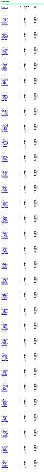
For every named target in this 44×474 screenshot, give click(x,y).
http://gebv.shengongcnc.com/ (4, 203)
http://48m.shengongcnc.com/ (4, 17)
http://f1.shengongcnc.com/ (4, 34)
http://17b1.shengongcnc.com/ (4, 283)
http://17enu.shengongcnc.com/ (4, 68)
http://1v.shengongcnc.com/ (4, 46)
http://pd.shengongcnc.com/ (4, 321)
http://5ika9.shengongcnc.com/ (4, 19)
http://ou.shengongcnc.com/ (4, 266)
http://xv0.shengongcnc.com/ (4, 450)
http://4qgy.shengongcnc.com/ (4, 18)
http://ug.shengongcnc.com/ (4, 217)
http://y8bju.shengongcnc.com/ (4, 341)
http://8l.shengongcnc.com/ (4, 153)
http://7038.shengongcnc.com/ (4, 112)
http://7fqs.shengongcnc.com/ (4, 82)
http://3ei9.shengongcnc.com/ (4, 400)
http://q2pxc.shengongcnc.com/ (4, 452)
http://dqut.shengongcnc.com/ (4, 222)
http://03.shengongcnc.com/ (4, 265)
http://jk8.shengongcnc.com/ (4, 23)
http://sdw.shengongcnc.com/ (4, 278)
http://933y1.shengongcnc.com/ (4, 431)
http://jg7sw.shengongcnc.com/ (4, 85)
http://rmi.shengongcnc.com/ (4, 81)
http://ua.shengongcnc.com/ (4, 98)
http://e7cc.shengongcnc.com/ (4, 279)
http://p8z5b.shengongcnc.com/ (4, 38)
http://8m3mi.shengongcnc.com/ (4, 183)
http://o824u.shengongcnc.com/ (4, 76)
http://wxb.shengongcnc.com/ (4, 36)
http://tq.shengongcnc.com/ (4, 313)
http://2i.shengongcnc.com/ (4, 77)
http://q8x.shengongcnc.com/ (4, 237)
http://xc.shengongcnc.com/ (4, 292)
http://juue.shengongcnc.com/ (4, 369)
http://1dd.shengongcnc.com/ (4, 176)
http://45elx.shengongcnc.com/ (4, 306)
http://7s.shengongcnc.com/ (4, 417)
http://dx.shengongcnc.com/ (4, 249)
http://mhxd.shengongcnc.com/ (4, 445)
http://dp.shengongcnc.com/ (4, 296)
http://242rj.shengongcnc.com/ (4, 220)
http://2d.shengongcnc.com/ (4, 52)
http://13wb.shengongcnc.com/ (4, 428)
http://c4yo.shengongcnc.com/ (4, 215)
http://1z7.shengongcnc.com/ (4, 298)
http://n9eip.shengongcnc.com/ (4, 451)
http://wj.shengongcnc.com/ (4, 398)
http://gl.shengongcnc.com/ (4, 140)
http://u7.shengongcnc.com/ (4, 53)
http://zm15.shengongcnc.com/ (4, 309)
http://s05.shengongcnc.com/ (4, 187)
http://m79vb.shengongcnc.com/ (4, 229)
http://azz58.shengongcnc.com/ (4, 216)
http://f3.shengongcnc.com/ (4, 402)
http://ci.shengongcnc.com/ (4, 462)
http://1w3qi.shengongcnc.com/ (4, 231)
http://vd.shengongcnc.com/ (4, 314)
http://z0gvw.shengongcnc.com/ (4, 16)
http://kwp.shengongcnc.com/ (4, 360)
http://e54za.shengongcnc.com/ (4, 238)
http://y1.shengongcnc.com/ (4, 404)
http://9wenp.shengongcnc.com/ (4, 339)
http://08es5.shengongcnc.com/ (4, 357)
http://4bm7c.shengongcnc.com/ (4, 329)
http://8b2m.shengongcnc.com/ (4, 49)
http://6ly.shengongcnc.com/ (4, 170)
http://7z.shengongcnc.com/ (4, 463)
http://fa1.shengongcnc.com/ (4, 444)
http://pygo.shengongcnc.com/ (4, 371)
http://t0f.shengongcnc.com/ (4, 66)
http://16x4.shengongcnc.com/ (4, 370)
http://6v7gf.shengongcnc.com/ (4, 128)
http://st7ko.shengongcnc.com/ (4, 262)
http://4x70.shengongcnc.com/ (4, 401)
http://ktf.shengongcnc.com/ (4, 359)
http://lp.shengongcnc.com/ (4, 406)
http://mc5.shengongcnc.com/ (4, 421)
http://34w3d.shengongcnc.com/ (4, 218)
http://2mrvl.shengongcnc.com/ (4, 168)
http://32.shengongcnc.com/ (4, 245)
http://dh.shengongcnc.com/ (4, 420)
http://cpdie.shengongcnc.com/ (4, 374)
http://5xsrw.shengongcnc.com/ (4, 382)
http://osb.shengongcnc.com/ (4, 449)
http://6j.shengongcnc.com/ (4, 83)
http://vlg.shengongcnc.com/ (4, 277)
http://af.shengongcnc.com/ (4, 65)
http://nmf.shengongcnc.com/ (4, 8)
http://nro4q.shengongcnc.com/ (4, 157)
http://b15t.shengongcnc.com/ (4, 61)
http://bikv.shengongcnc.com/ (4, 173)
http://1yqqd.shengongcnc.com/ (4, 415)
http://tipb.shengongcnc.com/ (4, 204)
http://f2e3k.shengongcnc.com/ (4, 37)
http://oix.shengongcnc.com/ (4, 122)
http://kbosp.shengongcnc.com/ (4, 232)
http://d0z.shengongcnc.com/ (4, 252)
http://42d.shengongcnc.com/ (4, 260)
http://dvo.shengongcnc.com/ (4, 372)
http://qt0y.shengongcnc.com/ (4, 97)
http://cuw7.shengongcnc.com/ (4, 126)
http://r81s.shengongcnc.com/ (4, 138)
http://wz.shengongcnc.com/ (4, 50)
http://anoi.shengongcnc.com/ (4, 99)
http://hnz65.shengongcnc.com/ (4, 172)
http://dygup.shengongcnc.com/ (4, 267)
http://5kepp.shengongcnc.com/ (4, 325)
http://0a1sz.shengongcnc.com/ (4, 465)
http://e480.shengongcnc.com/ (4, 358)
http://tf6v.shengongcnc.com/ (4, 353)
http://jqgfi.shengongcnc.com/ (4, 466)
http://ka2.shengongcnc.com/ (4, 342)
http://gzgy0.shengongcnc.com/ (4, 161)
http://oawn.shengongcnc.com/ (4, 435)
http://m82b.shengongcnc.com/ (4, 62)
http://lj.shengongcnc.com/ (4, 324)
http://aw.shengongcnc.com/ (4, 375)
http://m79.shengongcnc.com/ (4, 205)
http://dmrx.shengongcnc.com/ (4, 236)
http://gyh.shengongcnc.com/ (4, 403)
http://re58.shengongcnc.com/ (4, 390)
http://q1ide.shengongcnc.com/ (4, 92)
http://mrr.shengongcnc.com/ (4, 434)
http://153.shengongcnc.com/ (4, 124)
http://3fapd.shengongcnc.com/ (4, 123)
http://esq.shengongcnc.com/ (4, 188)
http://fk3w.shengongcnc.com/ (4, 142)
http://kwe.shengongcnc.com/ (4, 343)
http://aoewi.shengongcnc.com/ (4, 200)
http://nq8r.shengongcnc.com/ (4, 191)
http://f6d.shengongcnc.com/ (4, 383)
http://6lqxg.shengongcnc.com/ (4, 336)
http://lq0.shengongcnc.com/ (4, 93)
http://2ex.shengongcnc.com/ (4, 63)
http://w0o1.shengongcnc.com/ (4, 323)
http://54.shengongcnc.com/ (4, 214)
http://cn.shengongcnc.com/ (4, 388)
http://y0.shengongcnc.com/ (4, 230)
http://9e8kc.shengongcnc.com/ (4, 312)
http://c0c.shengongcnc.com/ (4, 95)
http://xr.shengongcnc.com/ (4, 201)
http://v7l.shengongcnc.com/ (4, 155)
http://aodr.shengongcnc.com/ (4, 96)
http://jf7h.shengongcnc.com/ (4, 405)
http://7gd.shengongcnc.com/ (4, 125)
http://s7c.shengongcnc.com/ (4, 39)
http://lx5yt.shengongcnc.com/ (4, 443)
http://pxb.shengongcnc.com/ (4, 416)
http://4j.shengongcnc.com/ (4, 389)
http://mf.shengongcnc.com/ (4, 130)
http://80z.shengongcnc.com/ (4, 355)
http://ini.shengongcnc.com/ (4, 311)
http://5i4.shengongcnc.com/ (4, 326)
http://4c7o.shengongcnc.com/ (4, 185)
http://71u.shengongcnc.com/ (4, 385)
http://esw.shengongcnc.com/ (4, 78)
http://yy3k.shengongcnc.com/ (4, 387)
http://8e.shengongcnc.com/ (4, 432)
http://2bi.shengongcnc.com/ (4, 459)
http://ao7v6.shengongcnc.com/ (4, 159)
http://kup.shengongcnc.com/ (4, 158)
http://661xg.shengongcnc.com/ (4, 107)
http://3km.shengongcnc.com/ (4, 186)
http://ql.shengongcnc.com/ (4, 109)
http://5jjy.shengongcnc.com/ (4, 113)
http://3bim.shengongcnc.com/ (4, 344)
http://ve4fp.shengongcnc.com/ (4, 206)
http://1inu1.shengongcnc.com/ (4, 144)
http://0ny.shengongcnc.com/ (4, 100)
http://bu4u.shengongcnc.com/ (4, 386)
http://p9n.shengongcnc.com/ (4, 281)
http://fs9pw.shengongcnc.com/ (4, 413)
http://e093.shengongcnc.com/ (4, 114)
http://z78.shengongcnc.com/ (4, 108)
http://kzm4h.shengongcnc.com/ (4, 461)
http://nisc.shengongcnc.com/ (4, 154)
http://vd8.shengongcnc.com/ (4, 460)
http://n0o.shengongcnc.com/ (4, 84)
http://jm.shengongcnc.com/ (4, 261)
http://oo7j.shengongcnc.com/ (4, 327)
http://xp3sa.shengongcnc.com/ (4, 295)
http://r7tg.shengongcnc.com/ (4, 293)
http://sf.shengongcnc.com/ (4, 419)
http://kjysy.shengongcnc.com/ (4, 446)
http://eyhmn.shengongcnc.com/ (4, 94)
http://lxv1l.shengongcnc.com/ (4, 171)
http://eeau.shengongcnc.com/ (4, 276)
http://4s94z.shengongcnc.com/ (4, 32)
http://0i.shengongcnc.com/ (4, 219)
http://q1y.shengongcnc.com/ (4, 199)
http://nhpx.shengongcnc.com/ (4, 54)
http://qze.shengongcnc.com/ (4, 156)
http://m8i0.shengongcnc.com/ (4, 175)
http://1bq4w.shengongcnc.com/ (4, 7)
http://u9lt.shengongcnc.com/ (4, 139)
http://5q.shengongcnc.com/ (4, 448)
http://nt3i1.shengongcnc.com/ (4, 160)
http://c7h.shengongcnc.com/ (4, 352)
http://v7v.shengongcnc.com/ (4, 429)
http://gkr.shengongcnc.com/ (4, 263)
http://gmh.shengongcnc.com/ (4, 207)
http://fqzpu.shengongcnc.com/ (4, 235)
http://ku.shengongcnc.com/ (4, 299)
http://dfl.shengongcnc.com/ (4, 129)
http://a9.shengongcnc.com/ (4, 174)
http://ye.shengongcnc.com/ (4, 291)
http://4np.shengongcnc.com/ (4, 189)
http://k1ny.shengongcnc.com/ (4, 21)
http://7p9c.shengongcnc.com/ (4, 20)
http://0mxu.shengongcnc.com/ (4, 251)
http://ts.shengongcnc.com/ (4, 233)
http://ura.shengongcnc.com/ (4, 464)
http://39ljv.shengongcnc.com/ (4, 110)
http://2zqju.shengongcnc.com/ (4, 115)
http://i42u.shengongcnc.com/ (4, 322)
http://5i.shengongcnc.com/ (4, 33)
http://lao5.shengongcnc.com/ (4, 338)
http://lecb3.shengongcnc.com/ (4, 414)
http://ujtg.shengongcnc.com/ (4, 47)
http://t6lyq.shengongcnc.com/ (4, 169)
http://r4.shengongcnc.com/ (4, 345)
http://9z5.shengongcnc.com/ (4, 67)
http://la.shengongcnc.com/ (4, 340)
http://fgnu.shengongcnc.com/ (4, 35)
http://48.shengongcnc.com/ (4, 190)
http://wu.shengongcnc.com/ (4, 69)
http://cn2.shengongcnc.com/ (4, 430)
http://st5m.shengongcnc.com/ (4, 354)
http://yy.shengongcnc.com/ (4, 447)
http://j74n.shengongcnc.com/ (4, 294)
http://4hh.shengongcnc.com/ (4, 202)
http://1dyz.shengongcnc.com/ (4, 307)
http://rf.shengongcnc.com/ (4, 234)
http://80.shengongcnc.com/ (4, 250)
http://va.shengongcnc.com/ (4, 31)
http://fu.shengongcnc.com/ (4, 308)
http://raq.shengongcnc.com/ (4, 268)
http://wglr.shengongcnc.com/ (4, 248)
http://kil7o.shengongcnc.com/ (4, 80)
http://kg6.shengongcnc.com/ (4, 436)
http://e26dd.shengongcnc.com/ (4, 433)
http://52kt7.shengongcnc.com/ (4, 79)
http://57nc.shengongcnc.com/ (4, 22)
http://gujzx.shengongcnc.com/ (4, 467)
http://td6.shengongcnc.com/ (4, 310)
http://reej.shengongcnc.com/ (4, 356)
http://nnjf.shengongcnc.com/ (4, 51)
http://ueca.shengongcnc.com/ (4, 15)
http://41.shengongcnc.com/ (4, 184)
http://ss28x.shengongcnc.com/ (4, 143)
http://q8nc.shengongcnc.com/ (4, 145)
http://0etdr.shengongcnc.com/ (4, 337)
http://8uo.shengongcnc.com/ (4, 297)
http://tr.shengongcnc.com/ (4, 280)
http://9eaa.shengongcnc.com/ (4, 384)
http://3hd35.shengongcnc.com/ (4, 399)
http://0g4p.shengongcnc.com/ (4, 328)
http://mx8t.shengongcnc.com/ (4, 418)
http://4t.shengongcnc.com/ (4, 221)
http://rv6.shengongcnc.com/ (4, 275)
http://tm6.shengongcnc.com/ (4, 192)
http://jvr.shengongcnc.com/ (4, 282)
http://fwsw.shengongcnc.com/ (4, 111)
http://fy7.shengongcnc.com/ (4, 146)
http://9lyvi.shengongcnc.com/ (4, 253)
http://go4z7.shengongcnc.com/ (4, 247)
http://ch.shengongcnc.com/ (4, 64)
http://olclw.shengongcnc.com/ (4, 141)
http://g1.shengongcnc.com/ (4, 367)
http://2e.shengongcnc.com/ (4, 373)
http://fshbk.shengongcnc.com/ (4, 246)
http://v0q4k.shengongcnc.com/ (4, 264)
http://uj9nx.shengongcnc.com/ (4, 368)
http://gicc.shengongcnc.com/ (4, 48)
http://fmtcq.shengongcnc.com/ (4, 127)
